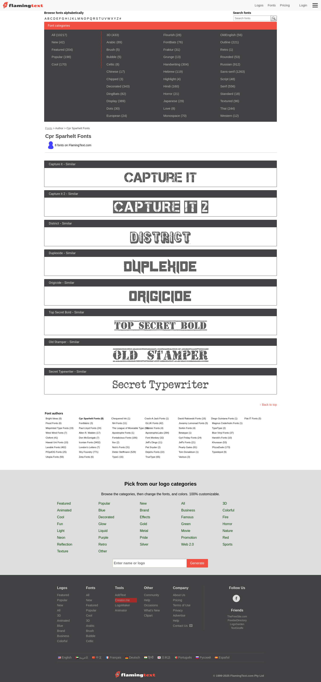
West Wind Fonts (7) (56, 432)
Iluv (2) (115, 442)
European (113, 115)
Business (188, 510)
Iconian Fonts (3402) (89, 442)
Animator (121, 610)
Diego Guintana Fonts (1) (224, 418)
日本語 (163, 657)
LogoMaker (122, 605)
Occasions (151, 605)
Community (151, 595)
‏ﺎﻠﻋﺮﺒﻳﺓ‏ (81, 657)
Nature (227, 531)
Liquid (103, 531)
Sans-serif (227, 71)
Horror (168, 94)
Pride (144, 537)
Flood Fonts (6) (54, 423)
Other (103, 551)
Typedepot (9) (219, 452)
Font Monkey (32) (154, 437)
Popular (57, 57)
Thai (223, 108)
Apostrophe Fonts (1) (123, 432)
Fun (60, 524)
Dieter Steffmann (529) (124, 452)
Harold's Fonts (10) (222, 437)
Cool (55, 64)
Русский (203, 657)
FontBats (169, 42)
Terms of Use (181, 605)
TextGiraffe (237, 628)
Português (183, 657)
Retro (224, 49)
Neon (61, 537)
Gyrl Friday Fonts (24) (190, 437)
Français (113, 657)
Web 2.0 (187, 544)
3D (108, 35)
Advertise (179, 615)
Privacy (178, 610)
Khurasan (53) (219, 442)
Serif (223, 86)
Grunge (168, 57)
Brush (110, 49)
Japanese (170, 101)
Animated (64, 510)
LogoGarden (237, 624)
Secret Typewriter (61, 372)
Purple (103, 537)
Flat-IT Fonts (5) (252, 418)
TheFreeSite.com (237, 616)
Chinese (112, 71)
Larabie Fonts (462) (56, 447)
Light (61, 531)
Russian (226, 64)
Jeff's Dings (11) (153, 442)
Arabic (111, 42)
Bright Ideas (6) (54, 418)
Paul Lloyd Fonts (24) (90, 428)
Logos (259, 5)
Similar (71, 164)
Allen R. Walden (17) (89, 432)
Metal (144, 531)
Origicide (55, 283)
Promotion (189, 537)
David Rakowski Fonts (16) (192, 418)
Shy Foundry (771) (88, 452)
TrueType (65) (152, 457)
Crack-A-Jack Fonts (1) (157, 418)
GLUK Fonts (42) (154, 423)
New (55, 42)
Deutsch (132, 657)
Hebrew (168, 71)
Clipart (148, 615)
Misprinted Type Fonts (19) (60, 428)
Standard (226, 94)
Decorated (113, 86)
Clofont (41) (52, 437)
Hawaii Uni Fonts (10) (57, 442)
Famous (187, 517)
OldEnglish (228, 35)
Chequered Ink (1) (120, 418)
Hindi (167, 86)
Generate (197, 563)
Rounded (226, 57)
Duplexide (56, 253)
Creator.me (122, 600)
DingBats (112, 94)
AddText (120, 595)
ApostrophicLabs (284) (157, 432)
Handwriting (171, 64)
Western (226, 115)
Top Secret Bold (60, 312)
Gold (143, 524)
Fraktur (168, 49)
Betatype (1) (185, 432)
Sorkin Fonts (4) (187, 428)
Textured (226, 101)
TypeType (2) (219, 428)
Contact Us (182, 625)
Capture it (56, 164)
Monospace (171, 115)
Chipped (112, 79)
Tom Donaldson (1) (189, 452)
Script (224, 79)
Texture (62, 551)
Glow (102, 524)
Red (225, 537)
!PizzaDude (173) (221, 447)
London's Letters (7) (89, 447)
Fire (225, 517)
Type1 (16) (117, 457)
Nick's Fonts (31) (121, 447)
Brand (144, 510)
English (65, 657)
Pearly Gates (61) (188, 447)
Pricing (285, 5)
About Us (179, 595)
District (54, 223)
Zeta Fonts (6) (86, 457)
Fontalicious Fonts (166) (124, 437)
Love (166, 108)
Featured (58, 49)
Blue (102, 510)
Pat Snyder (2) (153, 447)
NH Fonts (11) (119, 423)
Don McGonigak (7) (89, 437)
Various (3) (184, 457)
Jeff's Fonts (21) (187, 442)
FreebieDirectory (237, 620)
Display (111, 101)
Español (222, 657)
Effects (145, 517)
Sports (227, 544)
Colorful (228, 510)
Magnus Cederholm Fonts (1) (227, 423)
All (53, 35)
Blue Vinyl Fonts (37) (223, 432)
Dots (109, 108)
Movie (185, 531)
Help (147, 600)
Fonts (272, 5)
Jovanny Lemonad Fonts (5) (193, 423)
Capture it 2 (57, 194)
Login (303, 5)
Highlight (169, 79)
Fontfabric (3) (86, 423)
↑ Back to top (268, 404)
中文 (97, 657)
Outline (225, 42)
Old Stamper (58, 342)
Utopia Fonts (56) (55, 457)
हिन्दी (149, 657)
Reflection (64, 544)
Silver (144, 544)
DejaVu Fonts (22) (154, 452)
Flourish (169, 35)
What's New (152, 610)
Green (185, 524)
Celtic (110, 64)
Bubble (111, 57)
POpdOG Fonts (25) (56, 452)
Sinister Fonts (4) (154, 428)
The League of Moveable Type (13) (128, 428)
